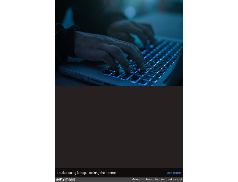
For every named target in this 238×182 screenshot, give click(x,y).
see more (174, 173)
